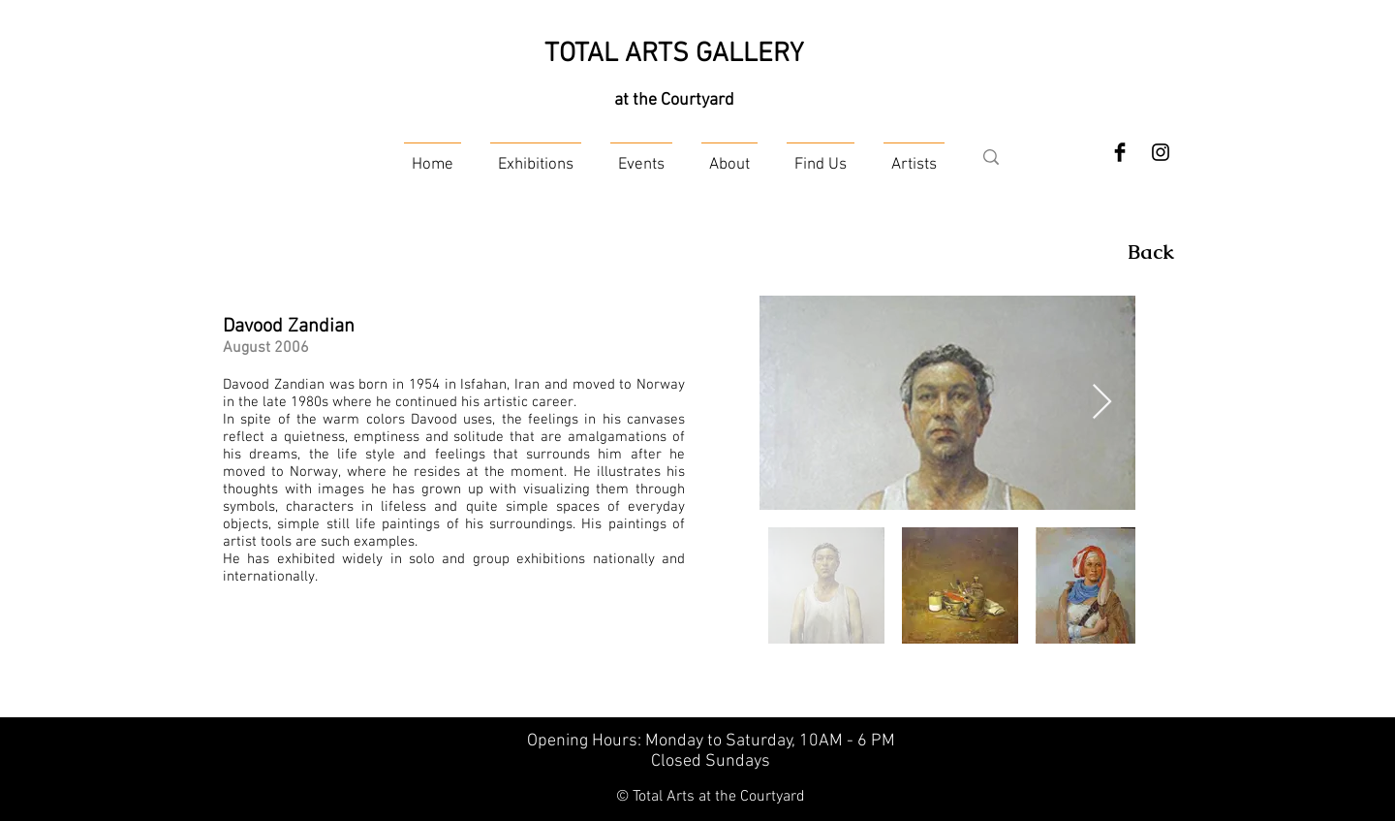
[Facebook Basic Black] (1120, 152)
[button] (536, 156)
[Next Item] (1102, 403)
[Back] (1151, 252)
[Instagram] (1160, 152)
